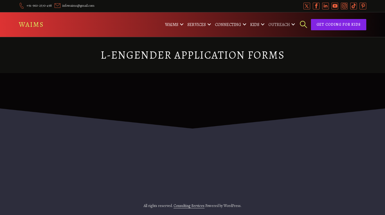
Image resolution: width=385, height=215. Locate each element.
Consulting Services (189, 205)
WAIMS (31, 24)
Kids (254, 25)
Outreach (279, 25)
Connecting (228, 25)
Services (196, 25)
